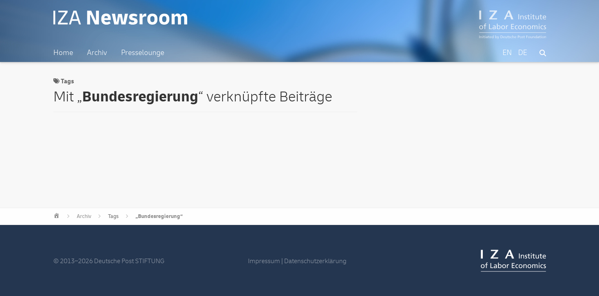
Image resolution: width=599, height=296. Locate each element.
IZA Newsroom (120, 18)
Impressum (264, 261)
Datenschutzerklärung (315, 261)
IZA (513, 261)
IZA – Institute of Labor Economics (512, 24)
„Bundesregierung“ (159, 216)
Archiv (84, 216)
